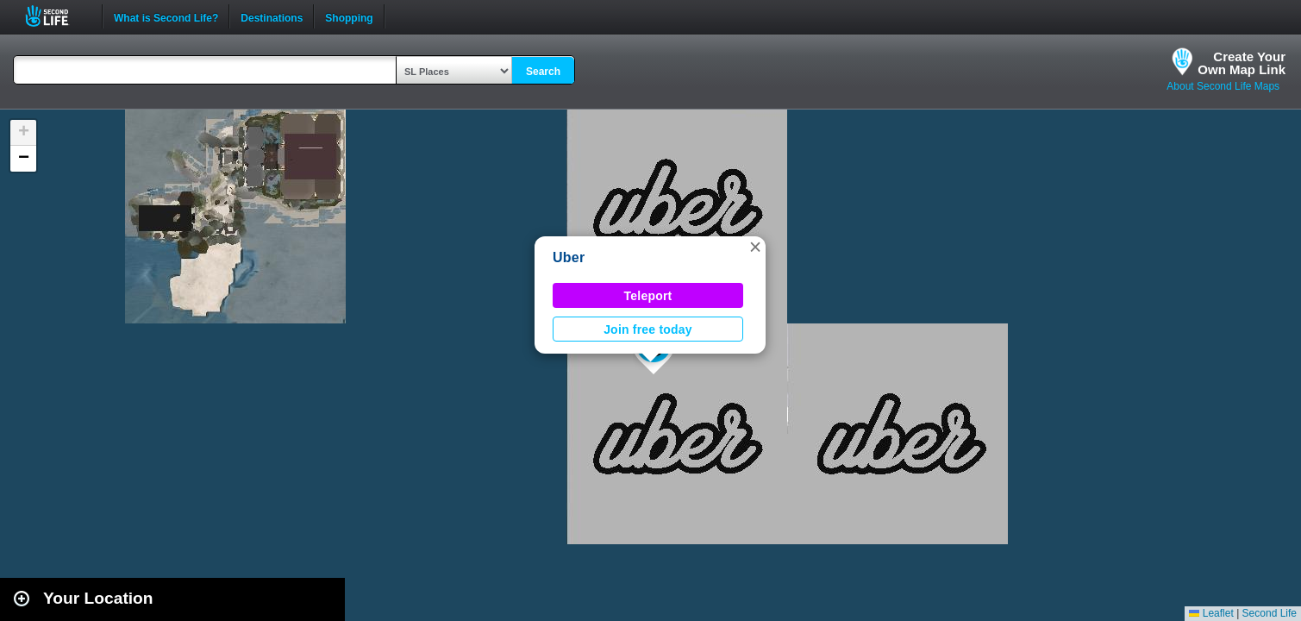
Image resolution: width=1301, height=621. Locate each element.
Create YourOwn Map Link (1241, 63)
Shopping (348, 16)
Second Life (56, 16)
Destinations (272, 16)
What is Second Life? (166, 16)
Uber (569, 257)
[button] (755, 246)
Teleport (648, 296)
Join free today (648, 329)
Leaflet (1211, 613)
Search (543, 72)
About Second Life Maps (1223, 86)
